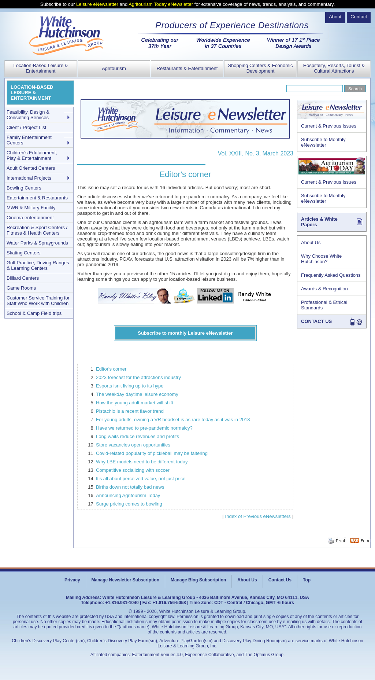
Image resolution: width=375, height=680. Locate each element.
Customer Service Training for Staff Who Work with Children (38, 300)
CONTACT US (316, 321)
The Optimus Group (264, 654)
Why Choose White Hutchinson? (321, 258)
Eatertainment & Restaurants (37, 198)
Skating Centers (24, 253)
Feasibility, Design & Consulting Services (28, 114)
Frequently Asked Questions (331, 275)
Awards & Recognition (324, 288)
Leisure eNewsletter (97, 4)
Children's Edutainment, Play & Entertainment (32, 155)
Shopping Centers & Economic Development (260, 68)
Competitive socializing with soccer (133, 470)
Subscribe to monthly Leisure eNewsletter (185, 333)
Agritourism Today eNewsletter (161, 4)
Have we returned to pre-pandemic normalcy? (144, 428)
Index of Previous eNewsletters (258, 516)
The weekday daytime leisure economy (137, 394)
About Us (310, 242)
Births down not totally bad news (130, 487)
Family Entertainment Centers (29, 140)
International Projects (29, 178)
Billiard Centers (23, 278)
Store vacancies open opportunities (133, 445)
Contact (358, 16)
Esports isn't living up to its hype (130, 386)
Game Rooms (21, 288)
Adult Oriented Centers (31, 168)
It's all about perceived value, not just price (141, 478)
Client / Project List (26, 127)
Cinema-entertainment (30, 217)
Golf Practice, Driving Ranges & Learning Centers (38, 265)
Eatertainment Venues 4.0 (157, 654)
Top (307, 579)
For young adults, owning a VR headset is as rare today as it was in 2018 (173, 419)
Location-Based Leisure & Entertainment (41, 68)
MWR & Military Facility (31, 207)
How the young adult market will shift (134, 402)
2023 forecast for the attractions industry (138, 377)
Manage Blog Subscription (198, 579)
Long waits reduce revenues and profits (137, 436)
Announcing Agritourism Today (128, 495)
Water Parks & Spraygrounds (37, 243)
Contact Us (280, 579)
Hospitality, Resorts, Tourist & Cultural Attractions (334, 68)
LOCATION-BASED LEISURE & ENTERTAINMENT (32, 92)
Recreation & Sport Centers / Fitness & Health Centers (37, 230)
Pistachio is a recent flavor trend (130, 411)
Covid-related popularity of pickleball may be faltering (152, 453)
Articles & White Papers (319, 221)
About (335, 16)
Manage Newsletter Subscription (125, 579)
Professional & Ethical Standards (324, 304)
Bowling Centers (24, 188)
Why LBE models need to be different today (142, 461)
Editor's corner (111, 369)
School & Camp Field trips (34, 313)
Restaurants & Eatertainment (187, 68)
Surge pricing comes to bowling (129, 504)
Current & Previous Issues (328, 126)
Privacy (72, 579)
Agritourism (114, 68)
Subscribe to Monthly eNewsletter (323, 142)
